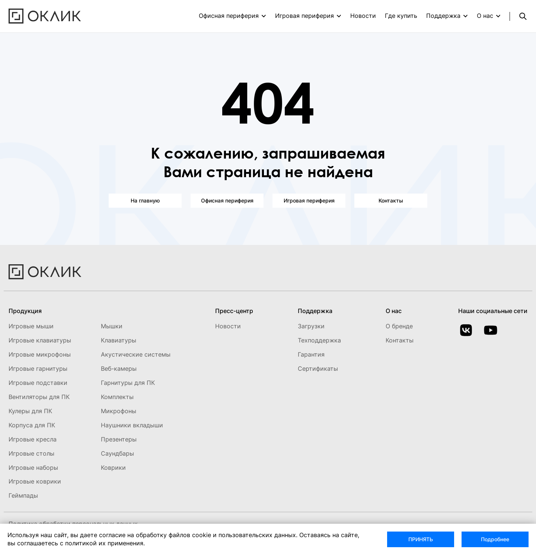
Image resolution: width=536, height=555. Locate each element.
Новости (363, 15)
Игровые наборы (33, 467)
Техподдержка (319, 340)
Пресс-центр (234, 311)
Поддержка (443, 15)
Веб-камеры (119, 368)
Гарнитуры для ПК (128, 382)
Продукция (25, 311)
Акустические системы (135, 354)
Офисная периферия (229, 15)
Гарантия (311, 354)
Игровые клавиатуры (40, 340)
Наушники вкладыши (132, 425)
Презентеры (119, 439)
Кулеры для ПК (30, 411)
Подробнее (495, 539)
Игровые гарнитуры (38, 368)
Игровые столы (31, 453)
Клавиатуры (118, 340)
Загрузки (311, 326)
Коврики (113, 467)
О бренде (399, 326)
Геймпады (23, 495)
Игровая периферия (304, 15)
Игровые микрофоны (40, 354)
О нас (485, 15)
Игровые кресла (33, 439)
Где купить (401, 15)
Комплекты (117, 397)
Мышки (111, 326)
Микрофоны (118, 411)
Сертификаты (318, 368)
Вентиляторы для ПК (39, 397)
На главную (145, 200)
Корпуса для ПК (32, 425)
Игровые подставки (38, 382)
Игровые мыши (31, 326)
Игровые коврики (35, 481)
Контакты (391, 200)
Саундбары (117, 453)
